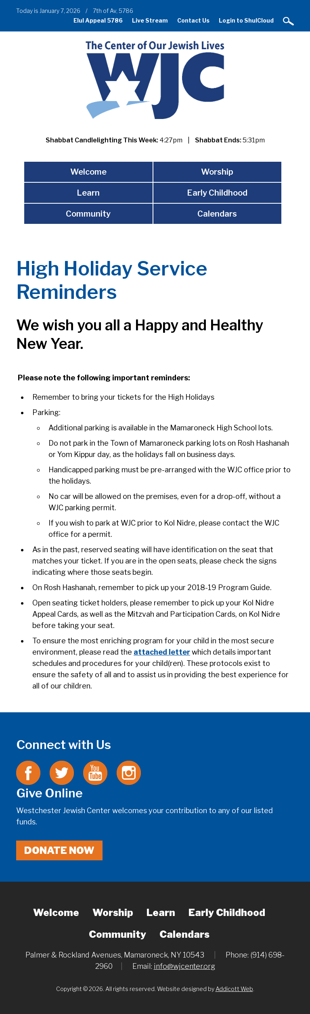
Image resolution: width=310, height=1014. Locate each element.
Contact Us (193, 20)
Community (88, 214)
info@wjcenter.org (184, 966)
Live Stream (150, 20)
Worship (217, 172)
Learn (88, 193)
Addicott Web (234, 988)
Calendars (217, 214)
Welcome (88, 172)
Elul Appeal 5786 (98, 20)
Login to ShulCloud (246, 20)
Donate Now (59, 850)
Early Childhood (217, 193)
